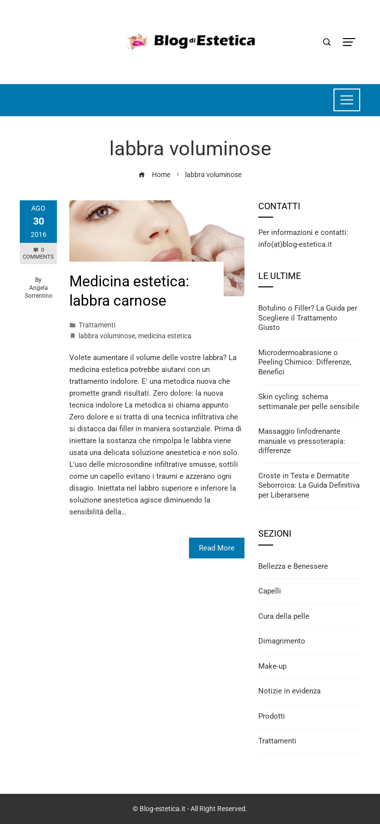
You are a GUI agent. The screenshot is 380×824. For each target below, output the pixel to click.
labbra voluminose (107, 336)
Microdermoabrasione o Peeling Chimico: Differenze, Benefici (304, 362)
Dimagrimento (281, 641)
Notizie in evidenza (289, 691)
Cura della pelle (283, 616)
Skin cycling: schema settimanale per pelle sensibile (308, 401)
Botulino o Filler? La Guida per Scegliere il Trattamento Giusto (307, 318)
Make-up (272, 666)
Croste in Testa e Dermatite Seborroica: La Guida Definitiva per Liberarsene (309, 485)
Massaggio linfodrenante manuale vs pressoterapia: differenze (301, 441)
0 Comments (38, 253)
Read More (217, 548)
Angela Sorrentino (38, 291)
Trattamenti (97, 325)
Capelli (269, 591)
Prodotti (271, 716)
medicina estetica (164, 336)
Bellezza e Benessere (293, 566)
